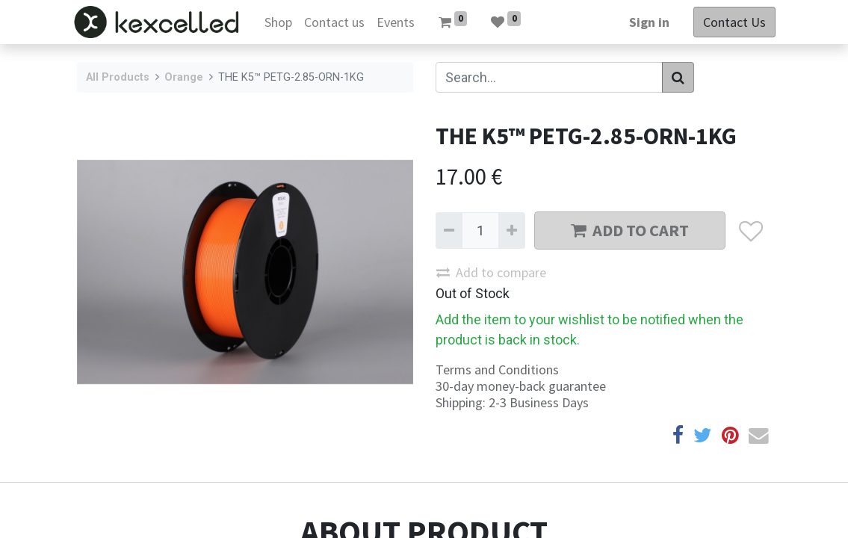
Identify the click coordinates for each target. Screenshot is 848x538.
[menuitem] (282, 22)
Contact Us (730, 22)
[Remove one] (449, 230)
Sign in (645, 22)
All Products (117, 77)
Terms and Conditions (497, 369)
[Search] (678, 77)
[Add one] (511, 230)
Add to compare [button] (491, 272)
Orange (183, 77)
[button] (751, 230)
